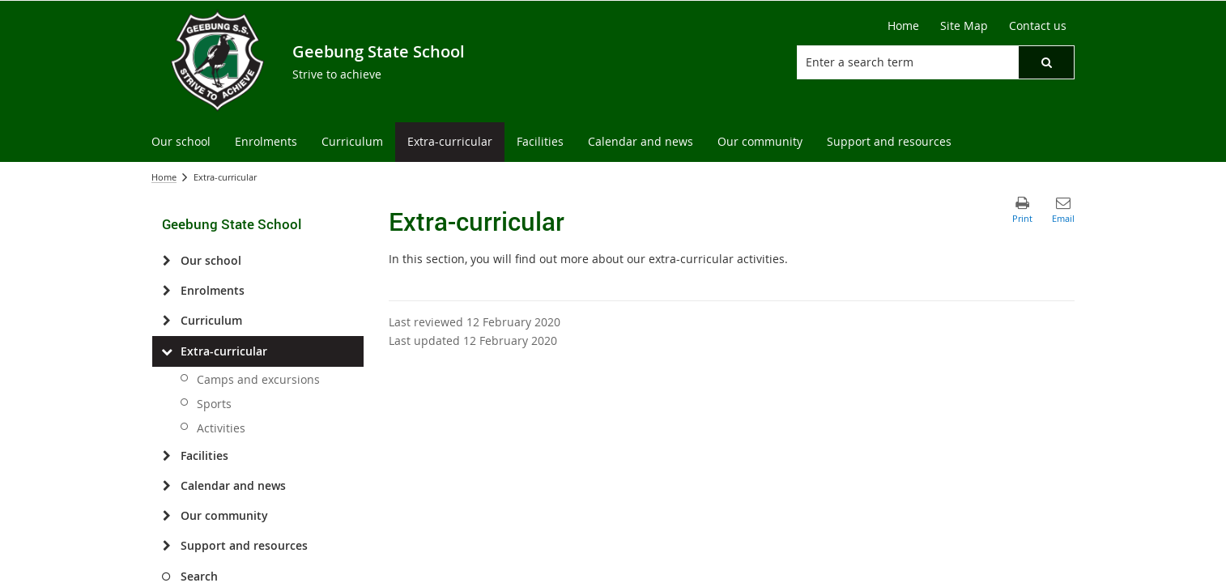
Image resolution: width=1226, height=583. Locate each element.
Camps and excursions (258, 379)
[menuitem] (181, 142)
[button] (1046, 62)
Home (903, 25)
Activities (221, 428)
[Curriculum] (166, 320)
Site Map (964, 25)
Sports (214, 403)
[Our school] (166, 260)
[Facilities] (166, 455)
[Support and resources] (166, 545)
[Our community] (166, 515)
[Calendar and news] (166, 485)
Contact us (1037, 25)
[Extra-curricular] (166, 351)
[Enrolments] (166, 290)
